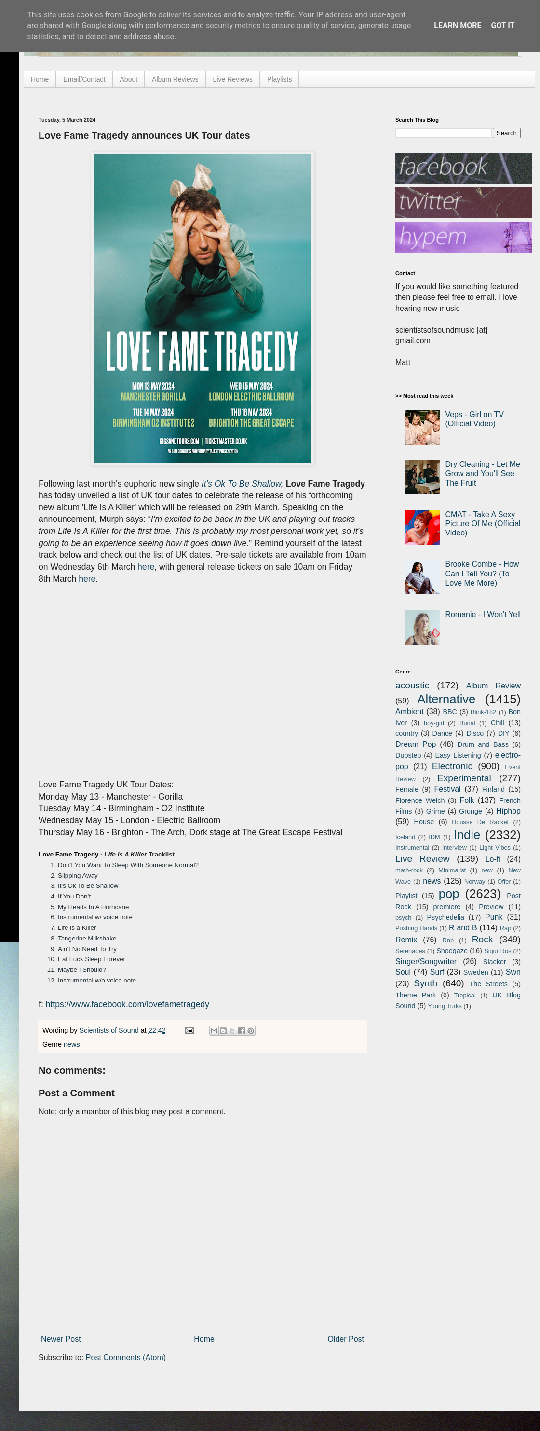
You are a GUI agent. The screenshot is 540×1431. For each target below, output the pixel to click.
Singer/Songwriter (426, 961)
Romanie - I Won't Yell (483, 614)
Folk (466, 800)
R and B (463, 928)
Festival (447, 789)
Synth (425, 983)
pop (449, 893)
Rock (482, 939)
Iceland (405, 837)
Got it (502, 25)
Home (40, 79)
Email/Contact (84, 79)
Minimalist (452, 870)
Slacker (494, 962)
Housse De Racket (480, 822)
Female (406, 789)
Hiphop (508, 811)
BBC (450, 712)
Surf (437, 972)
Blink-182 (483, 712)
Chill (497, 723)
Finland (493, 789)
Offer (504, 881)
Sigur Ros (497, 950)
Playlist (406, 895)
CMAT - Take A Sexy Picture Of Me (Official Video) (482, 523)
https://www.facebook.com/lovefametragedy (127, 1004)
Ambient (409, 711)
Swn (513, 972)
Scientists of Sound (110, 1030)
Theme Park (415, 995)
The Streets (488, 984)
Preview (491, 907)
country (406, 733)
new (487, 870)
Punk (493, 917)
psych (403, 917)
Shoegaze (452, 950)
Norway (474, 881)
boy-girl (434, 723)
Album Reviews (175, 79)
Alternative (446, 699)
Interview (454, 847)
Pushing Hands (416, 928)
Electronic (452, 766)
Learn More (457, 25)
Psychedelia (445, 917)
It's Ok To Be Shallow (241, 484)
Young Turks (445, 1006)
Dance (442, 733)
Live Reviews (233, 79)
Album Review (493, 686)
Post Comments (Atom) (126, 1357)
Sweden (475, 972)
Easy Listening (458, 755)
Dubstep (408, 755)
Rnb (448, 940)
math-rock (409, 870)
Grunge (470, 811)
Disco (475, 733)
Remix (406, 940)
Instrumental (412, 847)
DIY (504, 733)
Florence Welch (420, 800)
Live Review (422, 859)
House (424, 822)
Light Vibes (495, 847)
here (145, 567)
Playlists (279, 79)
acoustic (412, 685)
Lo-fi (493, 859)
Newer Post (61, 1339)
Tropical (465, 995)
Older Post (345, 1339)
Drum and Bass (483, 744)
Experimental (464, 778)
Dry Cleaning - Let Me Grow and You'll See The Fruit (482, 473)
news (72, 1044)
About (129, 79)
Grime (435, 811)
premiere (447, 907)
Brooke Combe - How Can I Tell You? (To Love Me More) (482, 573)
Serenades (410, 950)
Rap (505, 928)
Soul (403, 972)
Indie (467, 835)
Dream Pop (415, 744)
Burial (467, 723)
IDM (434, 837)
